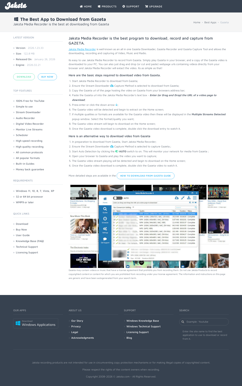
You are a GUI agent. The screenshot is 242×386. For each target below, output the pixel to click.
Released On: (24, 59)
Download (24, 76)
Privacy (76, 326)
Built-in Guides (25, 163)
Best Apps (210, 22)
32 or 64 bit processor (29, 196)
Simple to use (24, 106)
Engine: (20, 64)
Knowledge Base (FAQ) (30, 241)
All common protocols (29, 152)
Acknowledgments (82, 337)
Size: (19, 53)
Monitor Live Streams (29, 129)
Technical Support (27, 246)
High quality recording (29, 146)
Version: (21, 47)
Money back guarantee (30, 169)
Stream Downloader (28, 112)
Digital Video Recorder (30, 123)
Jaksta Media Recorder (82, 49)
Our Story (77, 320)
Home (196, 22)
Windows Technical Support (143, 326)
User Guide (23, 235)
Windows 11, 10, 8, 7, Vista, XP (35, 190)
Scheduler (22, 135)
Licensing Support (27, 252)
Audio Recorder (25, 118)
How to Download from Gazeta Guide (145, 175)
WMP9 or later (25, 202)
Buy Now (47, 76)
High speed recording (29, 140)
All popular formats (28, 158)
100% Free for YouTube (30, 100)
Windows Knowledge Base (142, 320)
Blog (129, 337)
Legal (74, 332)
